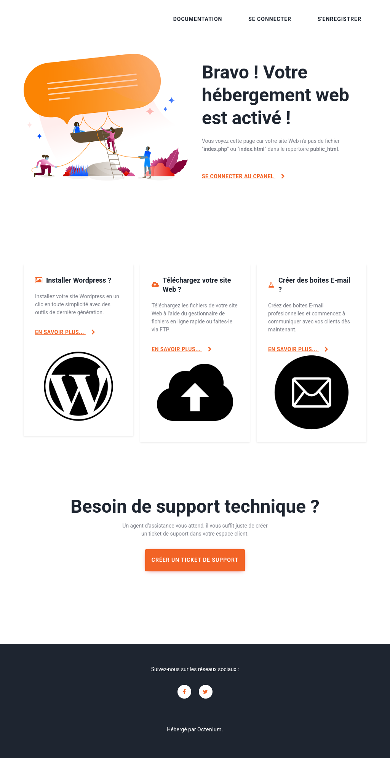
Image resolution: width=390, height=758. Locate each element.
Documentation (197, 19)
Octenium (209, 729)
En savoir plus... (65, 332)
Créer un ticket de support (195, 560)
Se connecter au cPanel (243, 176)
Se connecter (269, 19)
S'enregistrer (339, 19)
